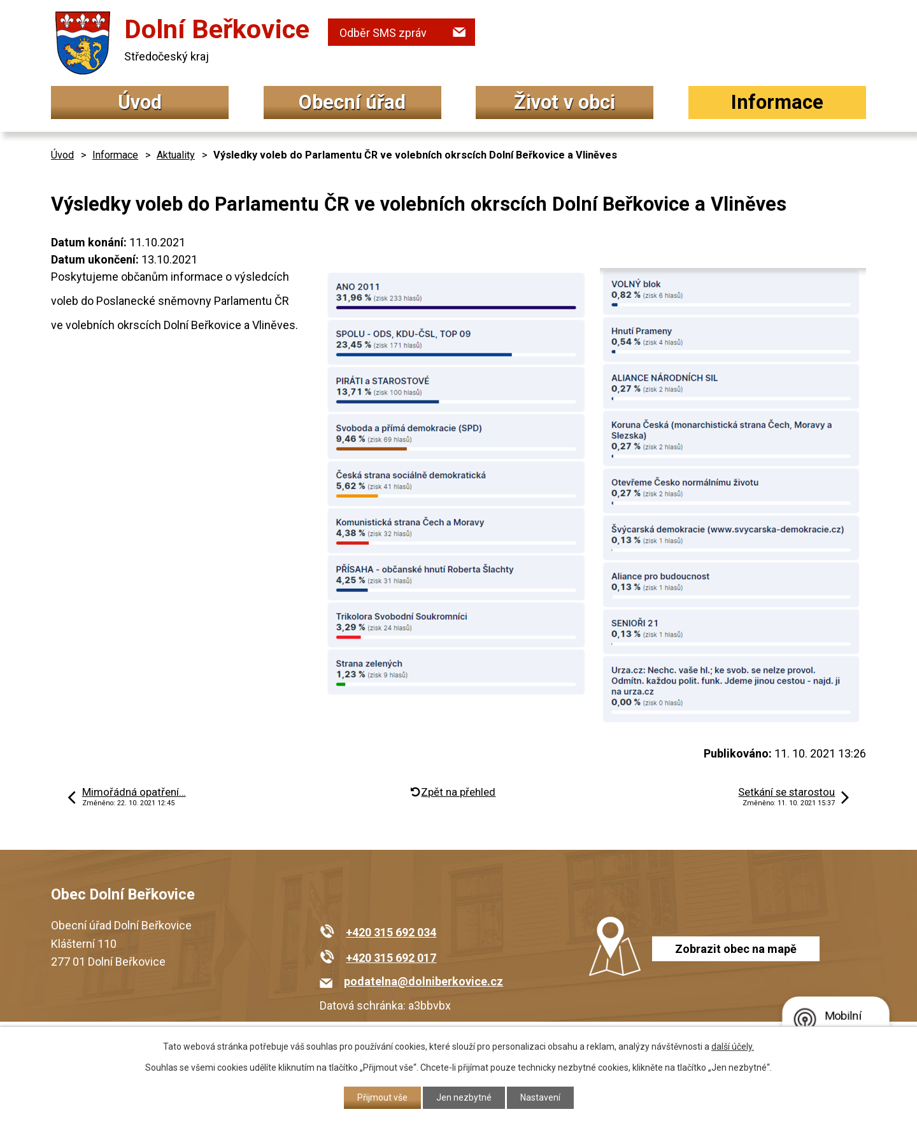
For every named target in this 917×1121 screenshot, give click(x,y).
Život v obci (564, 102)
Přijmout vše (382, 1097)
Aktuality (176, 155)
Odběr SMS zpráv (383, 32)
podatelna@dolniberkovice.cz (423, 981)
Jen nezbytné (464, 1097)
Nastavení (540, 1097)
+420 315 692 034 (391, 932)
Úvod (140, 102)
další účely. (732, 1046)
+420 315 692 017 (391, 957)
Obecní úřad (352, 102)
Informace (777, 102)
